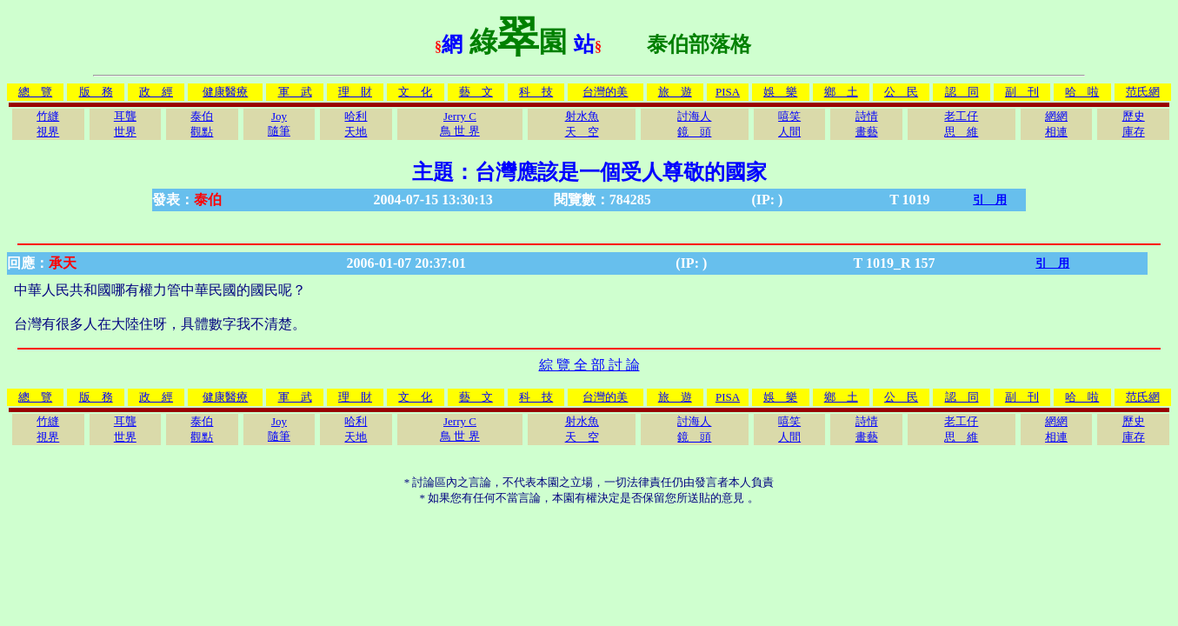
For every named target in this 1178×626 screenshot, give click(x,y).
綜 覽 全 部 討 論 (589, 364)
